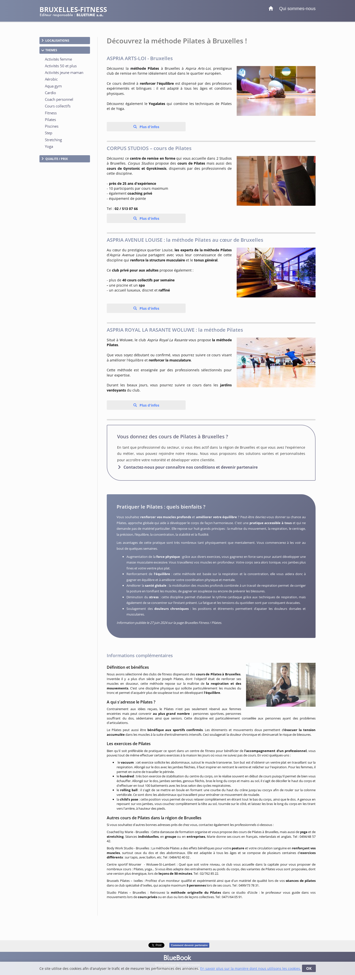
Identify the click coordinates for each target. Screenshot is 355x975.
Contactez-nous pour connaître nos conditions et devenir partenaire (191, 467)
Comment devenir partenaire (189, 945)
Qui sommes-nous (297, 8)
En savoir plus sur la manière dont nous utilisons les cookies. (250, 968)
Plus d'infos (149, 126)
